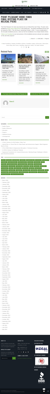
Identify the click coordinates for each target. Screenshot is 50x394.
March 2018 (5, 303)
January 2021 (5, 265)
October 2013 (5, 319)
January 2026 (5, 184)
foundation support (30, 43)
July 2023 (4, 236)
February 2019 (5, 285)
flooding (13, 43)
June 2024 (4, 216)
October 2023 (5, 232)
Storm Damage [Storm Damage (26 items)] (5, 172)
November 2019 (6, 275)
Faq (22, 12)
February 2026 (5, 182)
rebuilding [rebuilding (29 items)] (34, 170)
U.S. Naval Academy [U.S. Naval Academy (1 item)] (43, 172)
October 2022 (5, 255)
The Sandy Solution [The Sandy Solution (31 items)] (23, 172)
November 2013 (6, 317)
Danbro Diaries (15, 12)
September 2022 (6, 257)
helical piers (39, 43)
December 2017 (6, 307)
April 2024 (4, 220)
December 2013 (6, 315)
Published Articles (6, 134)
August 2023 (5, 234)
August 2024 (5, 212)
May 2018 (4, 299)
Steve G (33, 38)
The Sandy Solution (39, 45)
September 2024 (6, 210)
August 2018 (5, 293)
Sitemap (15, 391)
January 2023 (5, 248)
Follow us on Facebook (7, 34)
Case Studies (6, 12)
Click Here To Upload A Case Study (25, 358)
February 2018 (5, 305)
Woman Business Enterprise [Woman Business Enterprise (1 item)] (17, 174)
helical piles (45, 43)
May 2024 (4, 218)
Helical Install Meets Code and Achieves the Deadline (25, 66)
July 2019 (4, 281)
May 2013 (4, 329)
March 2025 (5, 202)
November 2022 (6, 253)
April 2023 (4, 242)
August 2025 (5, 194)
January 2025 (5, 204)
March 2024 (5, 222)
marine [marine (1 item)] (11, 168)
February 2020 (5, 269)
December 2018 (6, 287)
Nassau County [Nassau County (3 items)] (18, 168)
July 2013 (4, 325)
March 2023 (5, 244)
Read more (4, 79)
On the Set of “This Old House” (39, 94)
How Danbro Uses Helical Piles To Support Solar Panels (40, 67)
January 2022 (5, 263)
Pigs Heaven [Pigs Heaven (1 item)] (11, 170)
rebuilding (21, 45)
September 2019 (6, 277)
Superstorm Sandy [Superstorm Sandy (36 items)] (13, 172)
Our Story (4, 8)
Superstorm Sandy (29, 45)
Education (4, 130)
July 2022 (4, 261)
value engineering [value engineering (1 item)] (5, 174)
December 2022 (6, 250)
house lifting (9, 45)
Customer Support (37, 8)
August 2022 (5, 259)
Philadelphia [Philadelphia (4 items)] (4, 170)
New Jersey (16, 45)
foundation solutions (21, 43)
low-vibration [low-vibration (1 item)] (4, 168)
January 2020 (5, 271)
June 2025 (4, 198)
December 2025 (6, 186)
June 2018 (4, 297)
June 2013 (4, 327)
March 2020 (5, 267)
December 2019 (6, 273)
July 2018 (4, 295)
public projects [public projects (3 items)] (27, 170)
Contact (35, 12)
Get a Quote (28, 12)
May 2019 (4, 283)
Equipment (18, 8)
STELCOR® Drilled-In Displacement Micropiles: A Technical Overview (19, 148)
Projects (47, 38)
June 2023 (4, 238)
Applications (26, 8)
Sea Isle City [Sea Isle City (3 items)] (40, 170)
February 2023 (5, 246)
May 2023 (4, 240)
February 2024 (5, 224)
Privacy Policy (11, 391)
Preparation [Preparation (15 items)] (19, 170)
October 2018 (5, 291)
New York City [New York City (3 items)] (38, 168)
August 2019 (5, 279)
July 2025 (4, 196)
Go (47, 117)
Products (11, 8)
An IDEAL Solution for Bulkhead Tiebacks (12, 150)
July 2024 (4, 214)
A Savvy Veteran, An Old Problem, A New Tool (13, 142)
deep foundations (7, 43)
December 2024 (6, 206)
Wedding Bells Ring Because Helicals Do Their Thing (8, 66)
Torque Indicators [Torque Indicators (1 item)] (32, 172)
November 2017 (6, 309)
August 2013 (5, 323)
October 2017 (5, 311)
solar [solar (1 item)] (47, 170)
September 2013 (6, 321)
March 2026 (5, 180)
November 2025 (6, 188)
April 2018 (4, 301)
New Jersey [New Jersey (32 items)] (25, 168)
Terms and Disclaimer (4, 391)
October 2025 (5, 190)
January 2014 (5, 313)
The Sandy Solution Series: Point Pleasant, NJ (14, 94)
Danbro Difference (7, 128)
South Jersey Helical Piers (14, 28)
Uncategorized (6, 136)
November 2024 (6, 208)
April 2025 (4, 200)
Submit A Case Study (20, 391)
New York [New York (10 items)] (31, 168)
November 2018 (6, 289)
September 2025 (6, 192)
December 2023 (6, 228)
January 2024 (5, 226)
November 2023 (6, 230)
